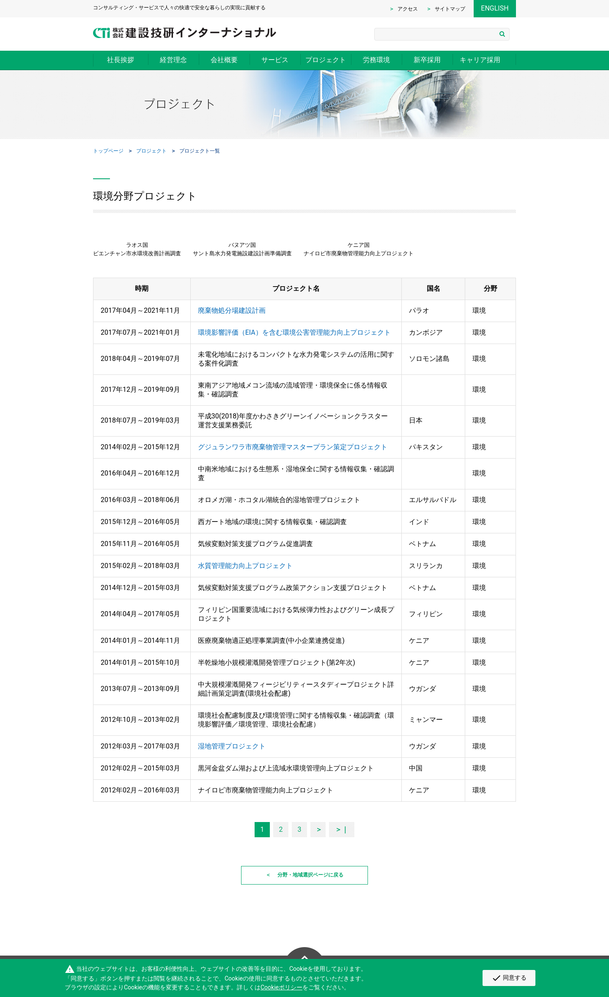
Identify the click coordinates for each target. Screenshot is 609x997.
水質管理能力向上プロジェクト (245, 566)
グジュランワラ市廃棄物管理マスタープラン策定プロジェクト (292, 447)
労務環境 (376, 60)
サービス (274, 60)
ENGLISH (494, 8)
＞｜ (341, 829)
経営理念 (173, 60)
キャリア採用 (480, 60)
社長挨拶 (120, 60)
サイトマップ (450, 9)
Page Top (304, 951)
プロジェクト (325, 60)
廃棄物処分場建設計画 (232, 310)
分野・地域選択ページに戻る (310, 875)
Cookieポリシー (281, 987)
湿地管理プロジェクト (232, 746)
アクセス (408, 9)
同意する (509, 978)
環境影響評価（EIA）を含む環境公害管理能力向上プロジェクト (294, 332)
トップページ (108, 151)
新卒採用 (427, 60)
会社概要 (224, 60)
